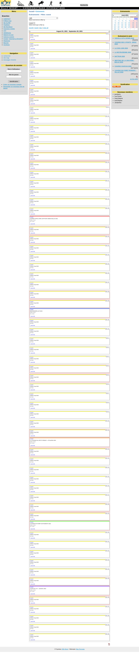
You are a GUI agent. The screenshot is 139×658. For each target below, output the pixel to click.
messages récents (9, 60)
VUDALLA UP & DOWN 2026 (124, 38)
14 (133, 23)
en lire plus (134, 79)
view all (45, 28)
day (40, 28)
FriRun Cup (7, 21)
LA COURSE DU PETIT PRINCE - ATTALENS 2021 (43, 440)
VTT (4, 31)
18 (122, 25)
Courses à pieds (9, 29)
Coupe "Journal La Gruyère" (13, 39)
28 (133, 27)
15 (136, 23)
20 (129, 25)
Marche (5, 43)
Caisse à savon (8, 37)
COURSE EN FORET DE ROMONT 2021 (40, 523)
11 (122, 23)
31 (118, 29)
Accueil (31, 11)
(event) (31, 34)
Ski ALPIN (6, 23)
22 (136, 25)
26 (125, 27)
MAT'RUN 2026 (120, 56)
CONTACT (6, 19)
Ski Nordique (7, 27)
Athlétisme (7, 33)
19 (125, 25)
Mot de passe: (14, 74)
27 (129, 27)
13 (129, 23)
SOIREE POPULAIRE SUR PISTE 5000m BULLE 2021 (44, 218)
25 (122, 27)
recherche (6, 56)
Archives (6, 45)
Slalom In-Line (8, 35)
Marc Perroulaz (80, 649)
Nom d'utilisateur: (14, 69)
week (36, 28)
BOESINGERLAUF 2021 (36, 311)
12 (125, 23)
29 (136, 27)
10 (118, 23)
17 (118, 25)
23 (115, 27)
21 (133, 25)
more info (33, 39)
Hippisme (6, 41)
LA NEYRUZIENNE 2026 (123, 52)
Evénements (40, 11)
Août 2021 (124, 15)
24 (118, 27)
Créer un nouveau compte (12, 84)
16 (115, 25)
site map (6, 58)
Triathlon (6, 25)
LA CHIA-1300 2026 (121, 48)
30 (115, 29)
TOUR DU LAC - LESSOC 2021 (38, 588)
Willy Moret (65, 649)
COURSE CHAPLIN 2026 (123, 66)
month (31, 28)
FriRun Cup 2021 (34, 35)
